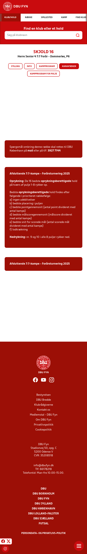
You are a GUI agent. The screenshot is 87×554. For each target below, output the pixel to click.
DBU (43, 489)
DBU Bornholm (43, 493)
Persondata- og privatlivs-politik (43, 533)
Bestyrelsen (43, 395)
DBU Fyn (43, 498)
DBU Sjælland (43, 518)
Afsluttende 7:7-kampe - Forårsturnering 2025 (40, 173)
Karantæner (69, 66)
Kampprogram (47, 66)
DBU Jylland (44, 503)
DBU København (43, 508)
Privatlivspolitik (43, 425)
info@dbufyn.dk (44, 465)
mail (30, 150)
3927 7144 (54, 150)
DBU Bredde (43, 400)
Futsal (43, 523)
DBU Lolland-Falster (43, 513)
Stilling (15, 66)
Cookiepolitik (43, 429)
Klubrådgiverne (43, 405)
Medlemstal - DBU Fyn (43, 415)
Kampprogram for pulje (43, 74)
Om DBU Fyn (43, 420)
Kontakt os (43, 410)
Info (29, 66)
